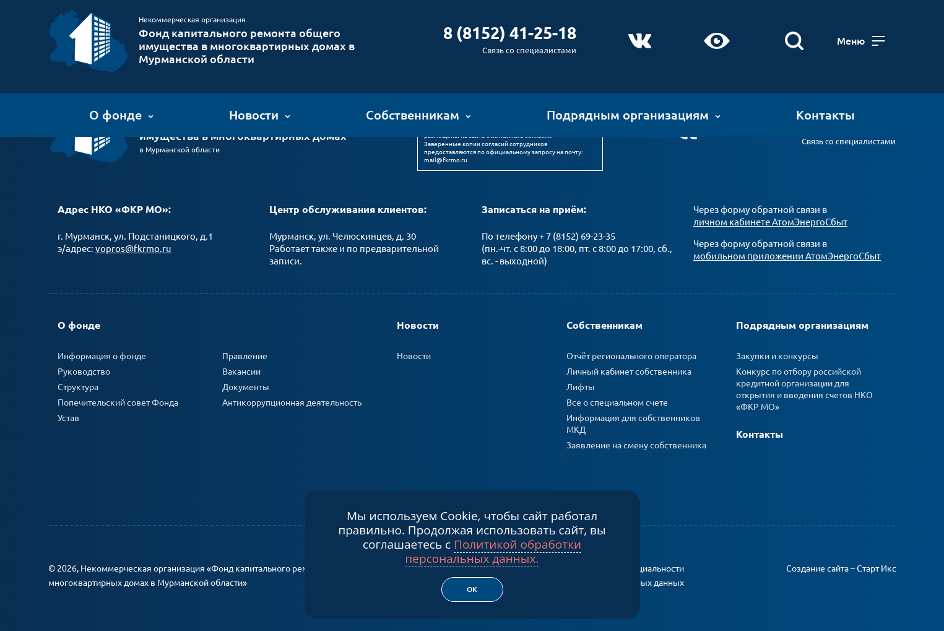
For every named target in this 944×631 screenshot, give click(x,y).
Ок (472, 589)
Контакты (825, 114)
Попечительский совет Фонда (118, 401)
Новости (259, 114)
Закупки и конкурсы (777, 355)
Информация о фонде (102, 355)
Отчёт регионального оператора (631, 355)
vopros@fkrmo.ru (133, 247)
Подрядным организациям (634, 114)
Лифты (580, 386)
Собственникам (418, 114)
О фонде (121, 114)
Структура (78, 386)
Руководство (84, 370)
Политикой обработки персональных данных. (493, 551)
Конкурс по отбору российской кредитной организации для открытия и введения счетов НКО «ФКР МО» (804, 388)
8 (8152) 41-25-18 (507, 32)
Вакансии (241, 370)
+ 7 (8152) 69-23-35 (577, 235)
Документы (245, 386)
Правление (244, 355)
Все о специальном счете (617, 401)
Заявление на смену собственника (636, 444)
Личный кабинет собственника (628, 370)
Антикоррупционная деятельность (292, 401)
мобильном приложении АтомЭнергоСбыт (787, 255)
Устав (68, 417)
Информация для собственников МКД (633, 422)
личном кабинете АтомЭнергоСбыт (770, 220)
